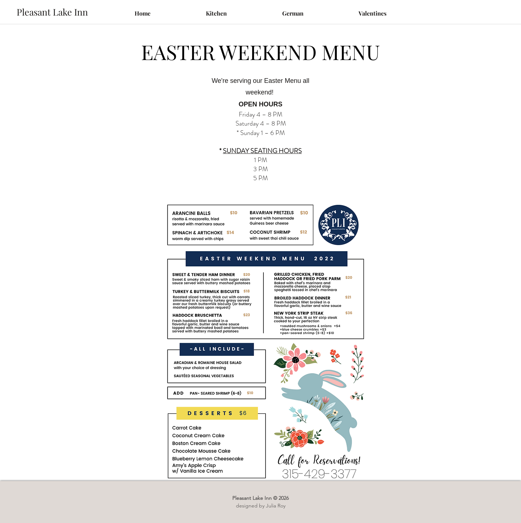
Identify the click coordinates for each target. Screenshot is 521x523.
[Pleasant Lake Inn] (52, 12)
